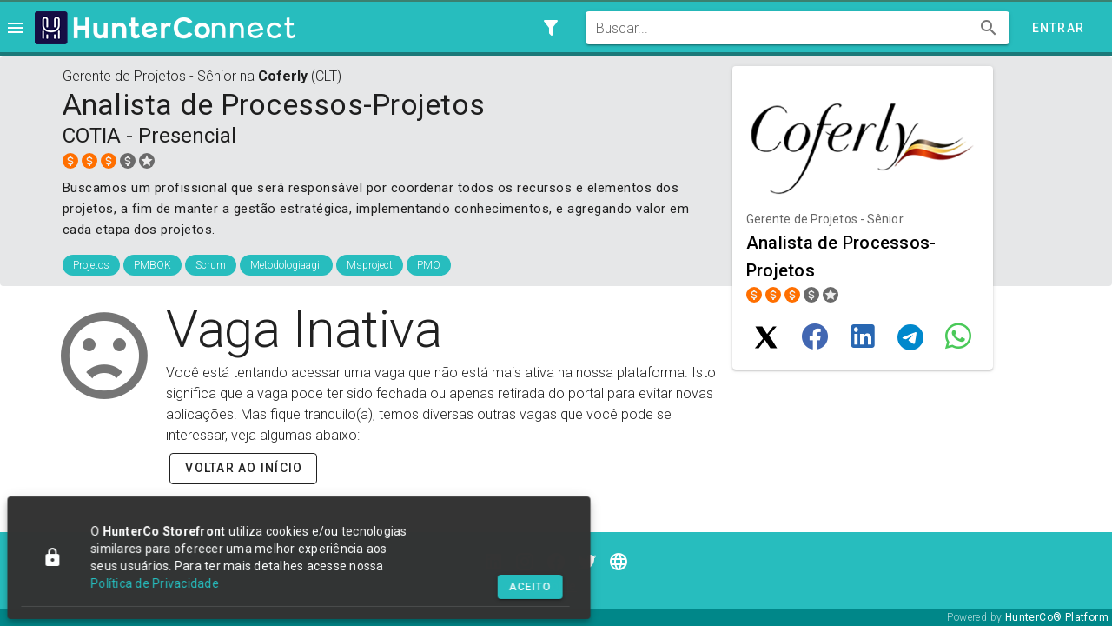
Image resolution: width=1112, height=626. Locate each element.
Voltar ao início (243, 468)
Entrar (1058, 28)
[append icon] (988, 27)
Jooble (555, 586)
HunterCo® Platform (1057, 617)
